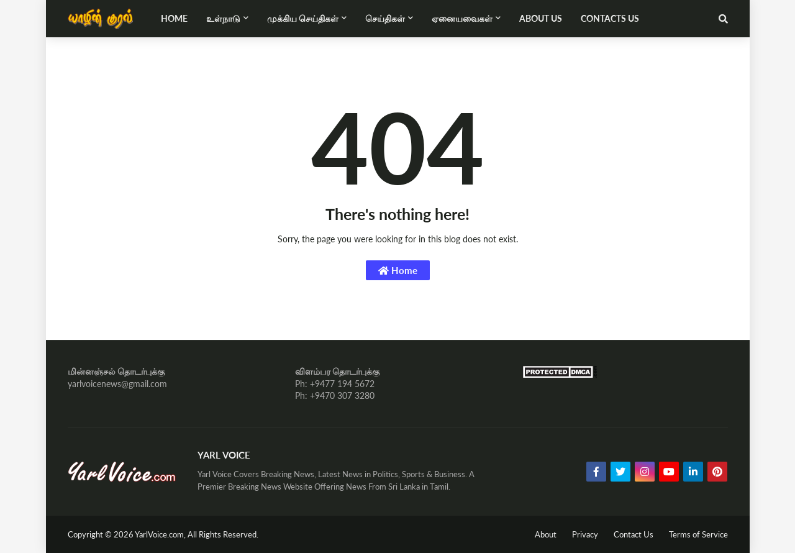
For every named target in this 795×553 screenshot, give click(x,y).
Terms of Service (698, 534)
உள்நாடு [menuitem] (223, 18)
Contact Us (633, 534)
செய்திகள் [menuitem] (385, 18)
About (545, 534)
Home (397, 270)
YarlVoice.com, (161, 534)
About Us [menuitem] (540, 18)
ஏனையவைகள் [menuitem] (462, 18)
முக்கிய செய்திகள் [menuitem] (302, 18)
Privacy (585, 534)
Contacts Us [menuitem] (610, 18)
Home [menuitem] (174, 18)
